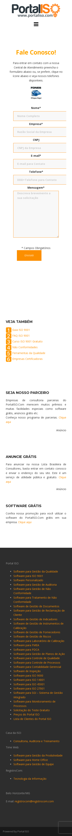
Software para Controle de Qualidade (36, 658)
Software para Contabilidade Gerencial (37, 667)
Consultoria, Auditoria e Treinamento (36, 741)
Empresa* (36, 124)
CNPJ (36, 140)
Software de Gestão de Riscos (32, 636)
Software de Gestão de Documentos (36, 606)
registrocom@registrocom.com (34, 801)
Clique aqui (24, 522)
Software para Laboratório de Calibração (38, 641)
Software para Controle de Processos (36, 662)
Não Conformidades (25, 347)
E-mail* (36, 155)
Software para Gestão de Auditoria (35, 584)
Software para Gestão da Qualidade (35, 571)
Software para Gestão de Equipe (33, 764)
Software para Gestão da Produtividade (38, 755)
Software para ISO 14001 (29, 680)
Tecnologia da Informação (29, 778)
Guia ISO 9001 (21, 329)
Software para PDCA (26, 649)
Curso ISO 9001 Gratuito (27, 341)
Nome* (36, 108)
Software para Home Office (30, 760)
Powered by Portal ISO (16, 831)
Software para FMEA (26, 645)
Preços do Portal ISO (26, 714)
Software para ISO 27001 (29, 688)
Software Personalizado (28, 580)
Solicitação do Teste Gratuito (31, 710)
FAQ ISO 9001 (21, 335)
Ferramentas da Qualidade (28, 353)
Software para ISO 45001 (29, 684)
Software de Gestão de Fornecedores (36, 632)
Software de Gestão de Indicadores (35, 619)
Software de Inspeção (27, 671)
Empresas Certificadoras (27, 358)
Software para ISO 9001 (28, 576)
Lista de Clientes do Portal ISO (32, 719)
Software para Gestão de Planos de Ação (39, 654)
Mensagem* (36, 187)
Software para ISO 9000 (28, 675)
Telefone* (36, 172)
